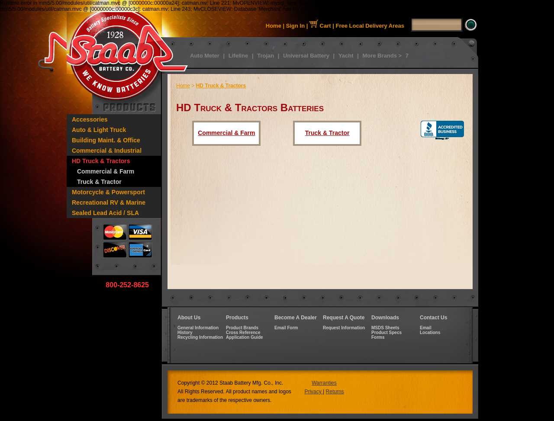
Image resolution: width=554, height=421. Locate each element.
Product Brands (242, 327)
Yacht (346, 55)
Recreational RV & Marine (108, 202)
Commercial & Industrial (107, 150)
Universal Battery (306, 55)
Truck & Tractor (99, 181)
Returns (335, 392)
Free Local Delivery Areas (370, 25)
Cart (320, 25)
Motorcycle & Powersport (108, 192)
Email (426, 327)
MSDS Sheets (385, 327)
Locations (430, 332)
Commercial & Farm (105, 171)
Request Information (344, 327)
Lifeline (238, 55)
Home (273, 25)
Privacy (313, 392)
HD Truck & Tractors (101, 160)
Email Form (286, 327)
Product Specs (386, 332)
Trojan (265, 55)
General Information (198, 327)
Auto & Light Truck (99, 129)
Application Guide (244, 337)
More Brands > (382, 55)
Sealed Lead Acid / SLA (105, 212)
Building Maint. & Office (106, 140)
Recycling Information (200, 337)
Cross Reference (243, 332)
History (184, 332)
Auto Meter (204, 55)
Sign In (295, 25)
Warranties (324, 383)
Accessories (90, 119)
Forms (378, 337)
